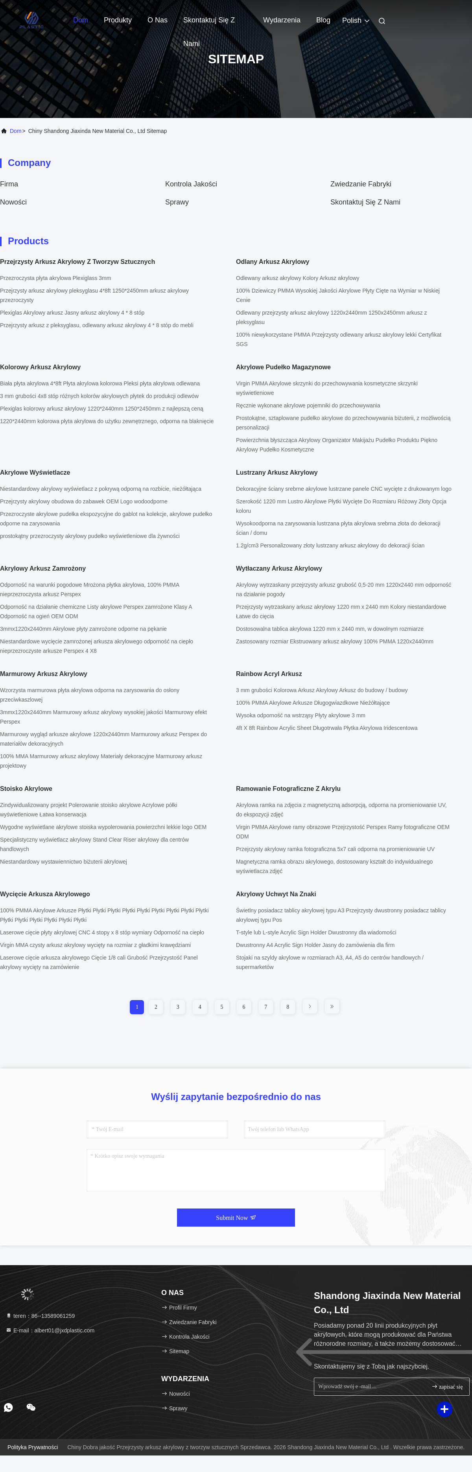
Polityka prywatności (32, 1447)
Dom (80, 20)
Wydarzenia (282, 20)
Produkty (118, 20)
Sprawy (177, 202)
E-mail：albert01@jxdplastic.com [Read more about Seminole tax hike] (50, 1330)
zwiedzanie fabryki (360, 184)
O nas (158, 20)
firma (9, 184)
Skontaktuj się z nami (209, 24)
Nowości (13, 202)
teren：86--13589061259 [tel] (40, 1316)
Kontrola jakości (191, 184)
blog (323, 20)
